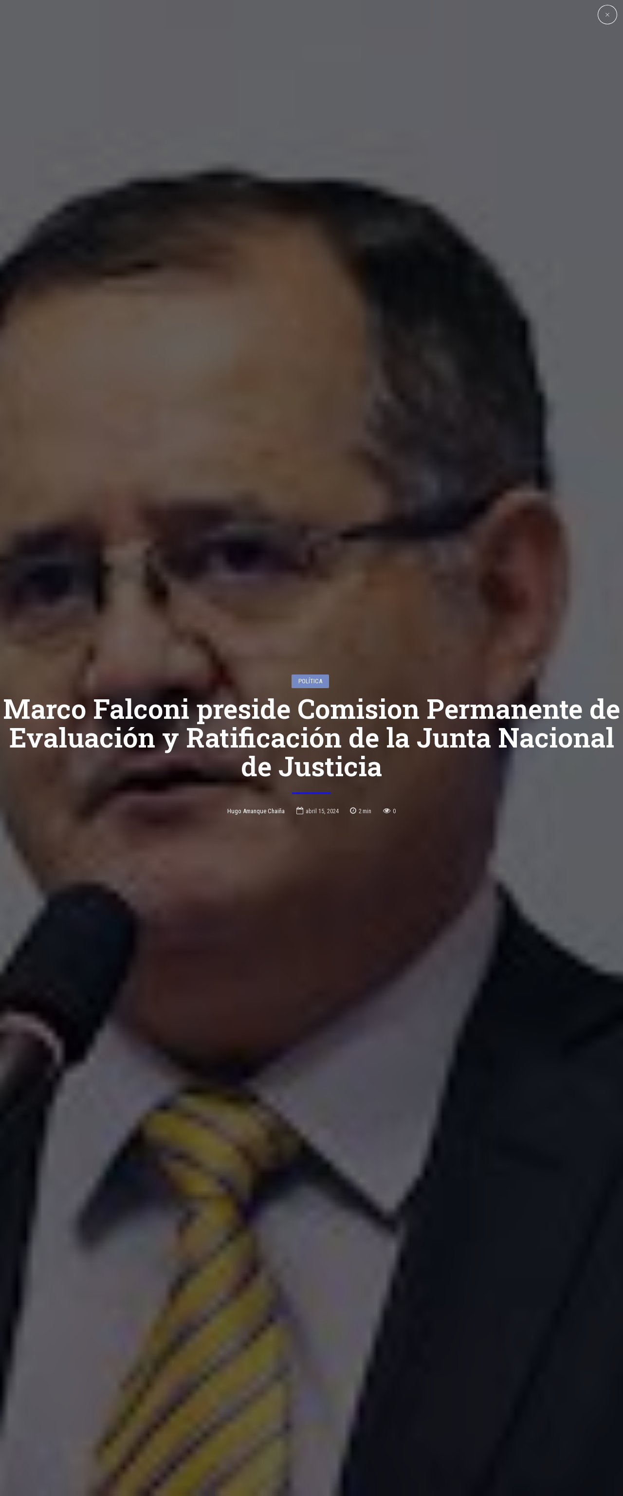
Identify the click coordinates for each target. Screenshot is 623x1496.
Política (310, 620)
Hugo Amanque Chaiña (256, 750)
